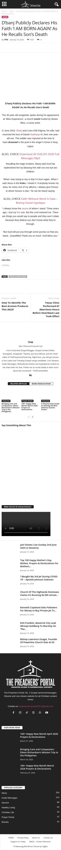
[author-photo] (30, 331)
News (4, 793)
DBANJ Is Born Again (18, 277)
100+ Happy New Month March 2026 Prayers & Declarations (29, 406)
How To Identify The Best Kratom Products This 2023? (15, 306)
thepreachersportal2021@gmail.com (36, 706)
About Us (36, 837)
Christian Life (8, 812)
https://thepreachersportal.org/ (30, 346)
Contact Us (48, 837)
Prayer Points (27, 401)
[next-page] (32, 417)
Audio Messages (9, 798)
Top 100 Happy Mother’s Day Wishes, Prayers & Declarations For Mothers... (39, 563)
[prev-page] (28, 417)
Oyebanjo (35, 134)
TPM (6, 39)
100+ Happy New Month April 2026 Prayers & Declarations (39, 735)
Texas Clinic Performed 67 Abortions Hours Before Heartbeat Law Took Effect (46, 309)
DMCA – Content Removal (39, 841)
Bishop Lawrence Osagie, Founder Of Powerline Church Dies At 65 (38, 641)
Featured (6, 401)
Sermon (5, 802)
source (25, 208)
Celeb (11, 11)
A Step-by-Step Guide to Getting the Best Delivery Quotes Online (50, 406)
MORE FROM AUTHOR (41, 383)
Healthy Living (8, 807)
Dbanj (19, 130)
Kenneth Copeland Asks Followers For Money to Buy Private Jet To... (38, 609)
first (18, 212)
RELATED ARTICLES (18, 383)
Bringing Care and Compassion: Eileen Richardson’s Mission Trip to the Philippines (11, 407)
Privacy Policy (23, 837)
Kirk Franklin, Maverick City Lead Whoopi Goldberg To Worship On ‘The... (38, 626)
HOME (11, 837)
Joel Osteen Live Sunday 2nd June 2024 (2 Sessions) (38, 546)
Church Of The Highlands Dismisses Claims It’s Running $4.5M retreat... (39, 593)
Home (4, 11)
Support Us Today (18, 841)
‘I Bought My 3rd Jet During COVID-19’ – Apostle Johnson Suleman (39, 578)
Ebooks (5, 822)
